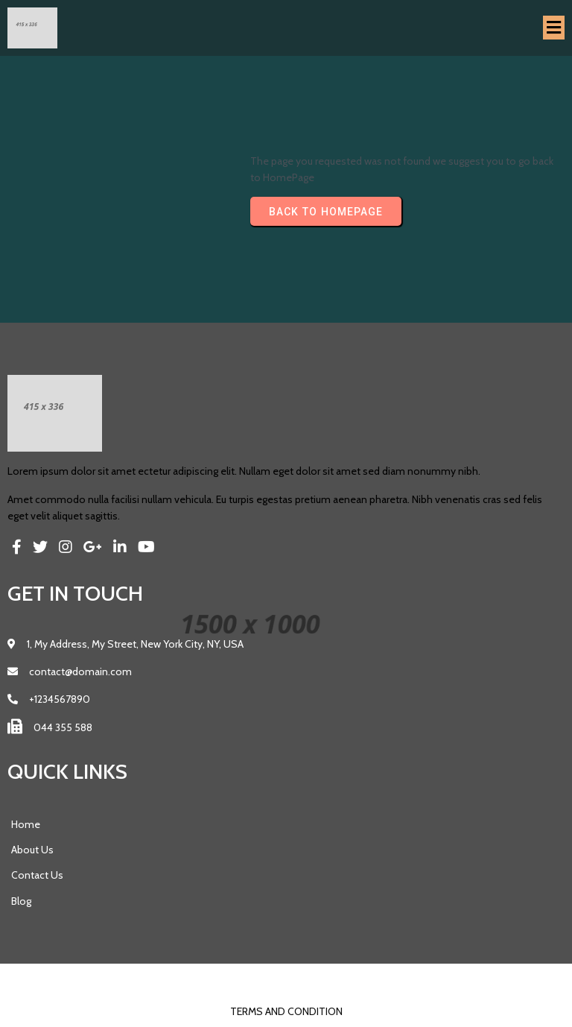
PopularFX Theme (318, 979)
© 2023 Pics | (241, 979)
